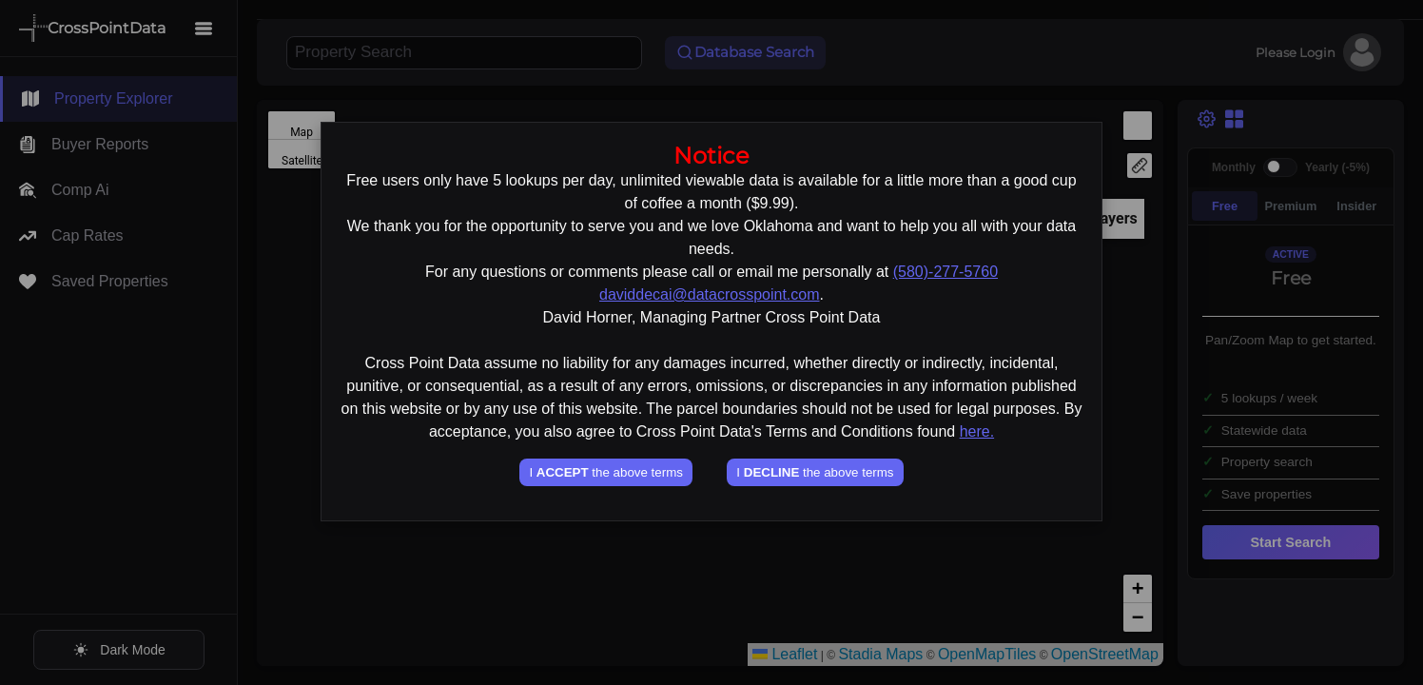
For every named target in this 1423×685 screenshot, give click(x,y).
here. (977, 431)
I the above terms (605, 472)
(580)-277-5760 (945, 272)
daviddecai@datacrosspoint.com (709, 294)
